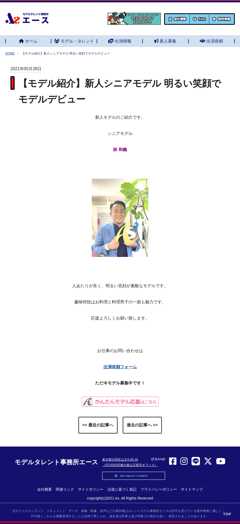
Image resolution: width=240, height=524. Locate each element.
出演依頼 (211, 41)
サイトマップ (192, 489)
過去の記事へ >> (142, 425)
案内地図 (158, 459)
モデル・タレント (74, 41)
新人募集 (165, 41)
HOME (10, 53)
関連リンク (65, 489)
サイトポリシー (90, 489)
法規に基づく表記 (122, 489)
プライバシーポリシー (158, 489)
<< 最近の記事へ (97, 425)
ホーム (28, 41)
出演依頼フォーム (120, 367)
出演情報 (119, 41)
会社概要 (44, 489)
